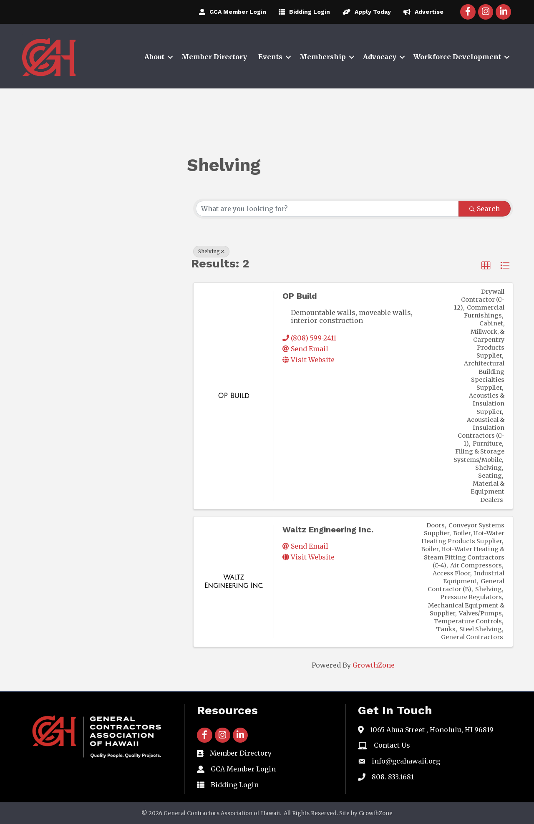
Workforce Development (457, 57)
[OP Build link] (233, 396)
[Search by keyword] (327, 209)
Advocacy (379, 57)
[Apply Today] (364, 11)
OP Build (299, 296)
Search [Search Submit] (484, 208)
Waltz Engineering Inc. (327, 529)
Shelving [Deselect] (211, 251)
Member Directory (214, 57)
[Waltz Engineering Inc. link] (233, 581)
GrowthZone (374, 665)
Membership (323, 57)
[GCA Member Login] (230, 11)
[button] (486, 265)
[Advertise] (421, 11)
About (154, 57)
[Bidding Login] (302, 11)
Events (270, 57)
